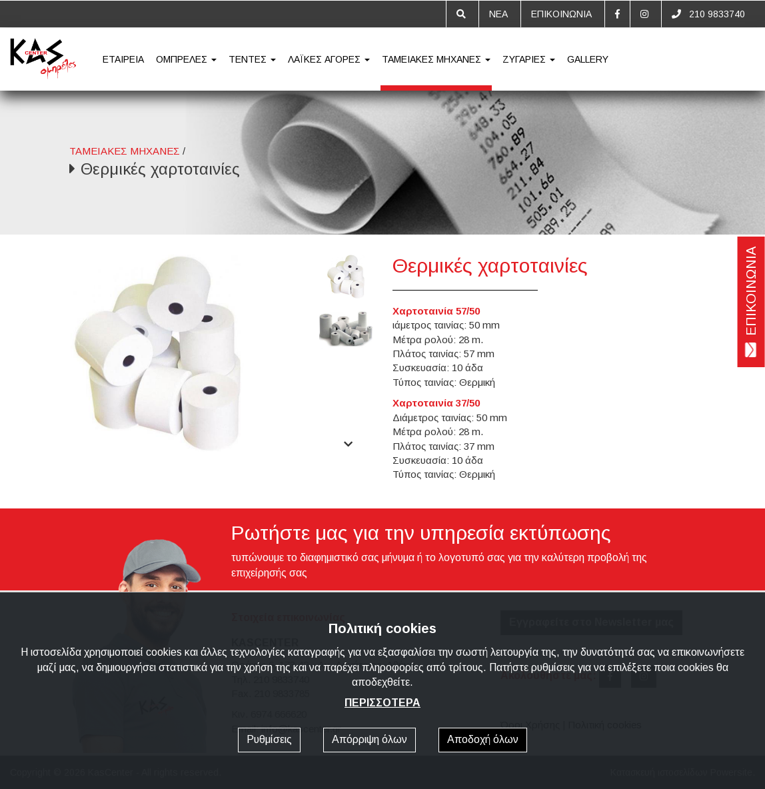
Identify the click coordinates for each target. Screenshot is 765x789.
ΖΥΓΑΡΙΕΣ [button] (528, 59)
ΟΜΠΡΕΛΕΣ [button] (186, 59)
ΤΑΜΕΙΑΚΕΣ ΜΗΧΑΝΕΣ (124, 151)
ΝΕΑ (498, 14)
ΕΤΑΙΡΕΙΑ (123, 59)
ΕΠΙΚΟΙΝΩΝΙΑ (561, 14)
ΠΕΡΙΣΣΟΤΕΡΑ (382, 702)
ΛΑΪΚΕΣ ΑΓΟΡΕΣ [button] (329, 59)
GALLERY (587, 59)
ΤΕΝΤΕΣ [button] (252, 59)
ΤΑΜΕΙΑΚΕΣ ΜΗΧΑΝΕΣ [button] (436, 59)
